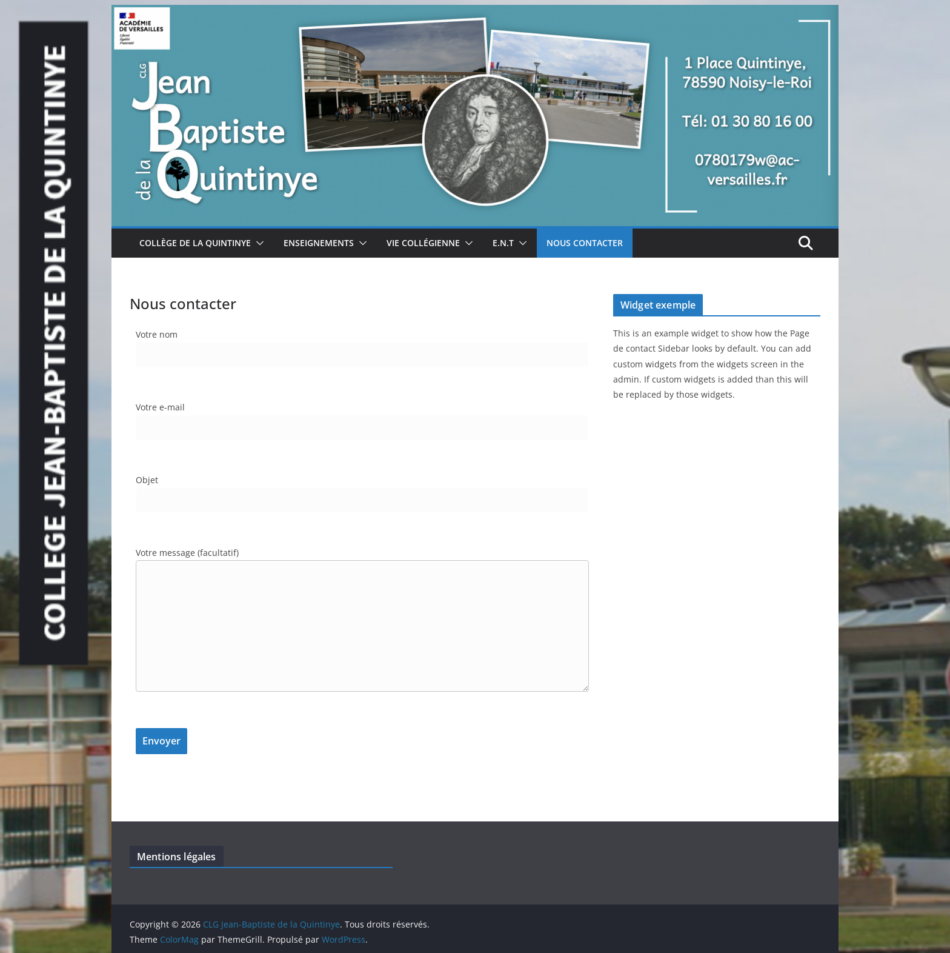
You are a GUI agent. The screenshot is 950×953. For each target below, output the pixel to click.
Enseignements (319, 243)
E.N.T (503, 243)
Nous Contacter (584, 243)
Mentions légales (176, 856)
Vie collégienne (423, 243)
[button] (257, 243)
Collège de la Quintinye (195, 243)
